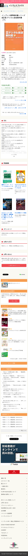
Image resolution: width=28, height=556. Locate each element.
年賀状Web (4, 535)
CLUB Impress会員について (8, 491)
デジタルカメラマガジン (7, 527)
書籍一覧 (3, 478)
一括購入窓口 (21, 113)
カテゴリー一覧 (5, 481)
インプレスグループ (6, 516)
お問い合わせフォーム (10, 107)
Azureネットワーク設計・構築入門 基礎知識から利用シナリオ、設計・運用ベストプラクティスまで (7, 216)
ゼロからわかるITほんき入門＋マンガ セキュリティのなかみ (20, 186)
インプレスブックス (6, 538)
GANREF (3, 530)
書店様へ (3, 489)
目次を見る (22, 82)
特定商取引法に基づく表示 (8, 508)
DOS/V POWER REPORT (8, 524)
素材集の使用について (7, 494)
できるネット (4, 532)
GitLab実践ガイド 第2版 (20, 212)
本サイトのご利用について (8, 500)
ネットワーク (20, 11)
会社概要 (3, 510)
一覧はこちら (23, 430)
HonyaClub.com (7, 92)
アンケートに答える (19, 100)
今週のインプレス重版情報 (8, 417)
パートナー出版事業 (6, 513)
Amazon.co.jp (7, 87)
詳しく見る (14, 301)
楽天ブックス (20, 87)
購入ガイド (4, 483)
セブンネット (7, 90)
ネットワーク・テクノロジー (10, 11)
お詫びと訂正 (21, 107)
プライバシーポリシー (7, 505)
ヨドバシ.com (20, 90)
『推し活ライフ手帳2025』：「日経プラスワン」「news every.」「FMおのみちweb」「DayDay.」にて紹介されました (14, 377)
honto (20, 92)
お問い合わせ (4, 502)
